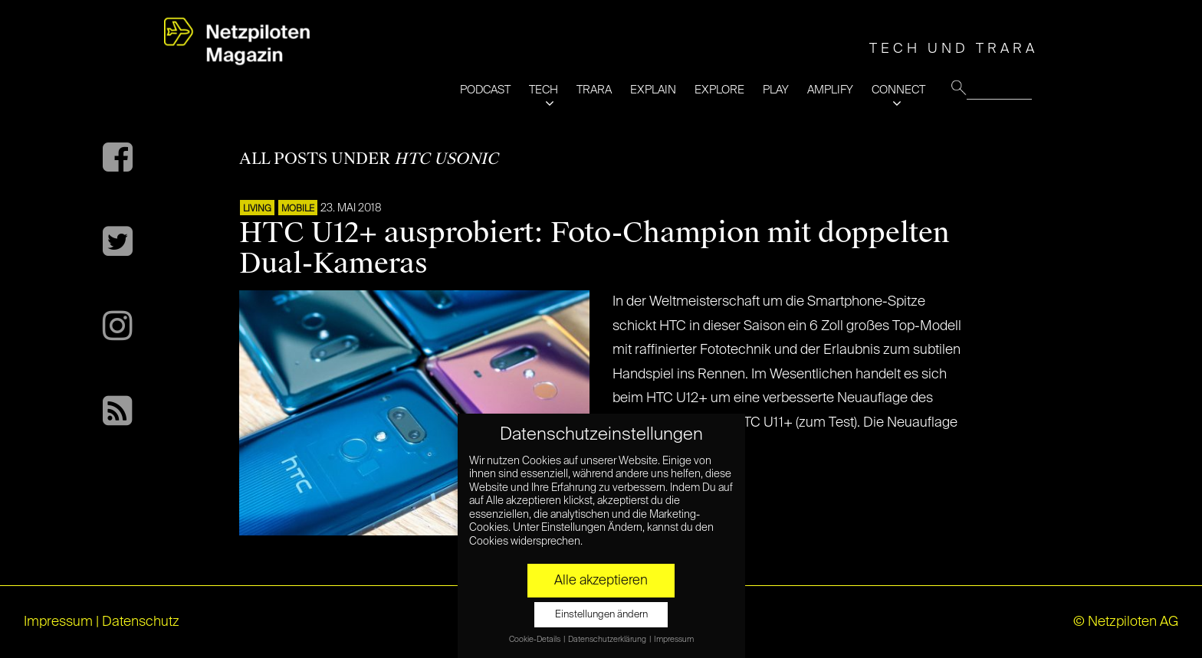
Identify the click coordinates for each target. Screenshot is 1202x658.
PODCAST (485, 90)
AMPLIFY (830, 90)
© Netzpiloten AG (1125, 622)
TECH (543, 90)
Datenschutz (140, 622)
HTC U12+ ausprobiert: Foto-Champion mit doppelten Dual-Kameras (594, 248)
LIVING (257, 209)
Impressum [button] (674, 639)
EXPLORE (719, 90)
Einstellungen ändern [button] (601, 615)
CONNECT (898, 90)
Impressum (58, 622)
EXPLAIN (653, 90)
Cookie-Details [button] (535, 639)
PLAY (776, 90)
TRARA (594, 90)
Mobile (297, 209)
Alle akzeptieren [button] (601, 581)
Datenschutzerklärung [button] (608, 639)
